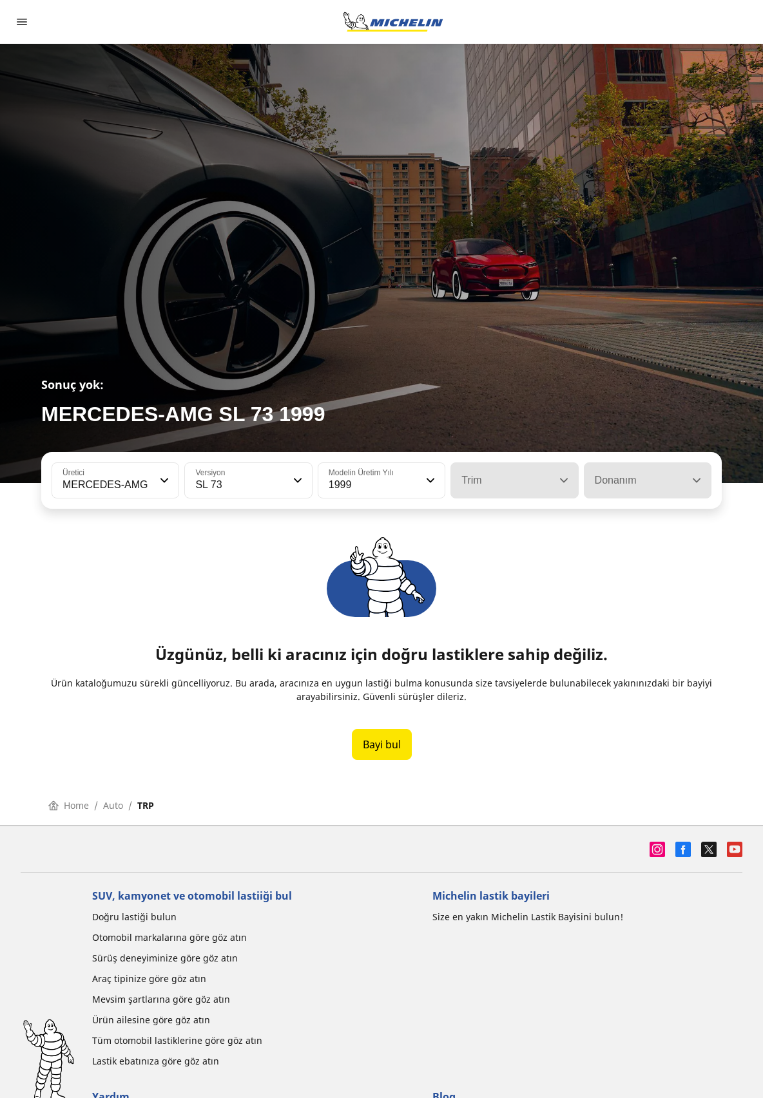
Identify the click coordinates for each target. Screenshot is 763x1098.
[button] (163, 480)
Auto (113, 805)
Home (68, 805)
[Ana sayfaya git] (393, 21)
